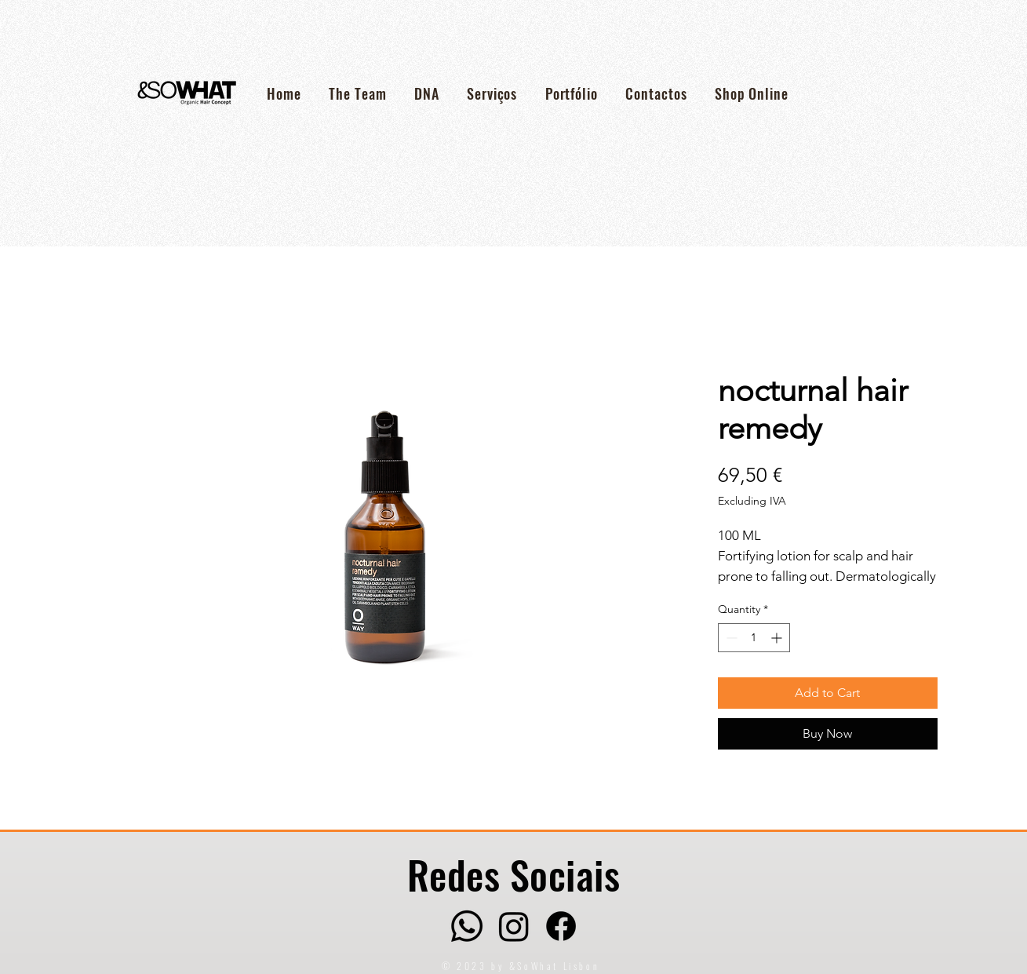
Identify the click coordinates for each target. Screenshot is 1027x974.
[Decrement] (730, 637)
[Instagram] (514, 926)
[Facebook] (561, 926)
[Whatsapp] (466, 926)
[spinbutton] (754, 637)
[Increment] (778, 637)
